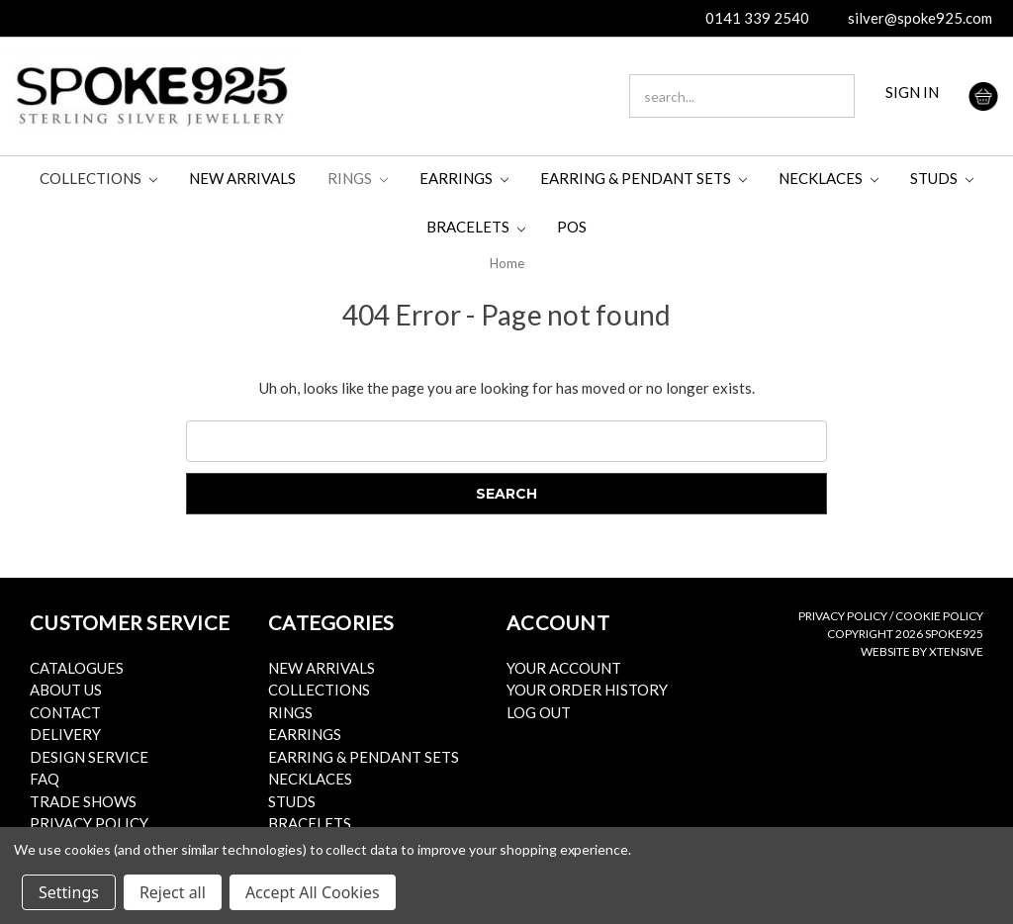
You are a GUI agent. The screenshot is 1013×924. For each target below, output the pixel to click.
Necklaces (828, 178)
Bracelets (475, 226)
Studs (941, 178)
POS (572, 226)
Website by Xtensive (922, 651)
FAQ (44, 778)
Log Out (538, 712)
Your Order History (587, 689)
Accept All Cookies (312, 892)
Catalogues (77, 668)
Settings (69, 892)
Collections (98, 178)
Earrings (463, 178)
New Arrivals (242, 178)
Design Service (89, 757)
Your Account (563, 668)
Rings (357, 178)
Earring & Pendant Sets (643, 178)
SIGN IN (912, 92)
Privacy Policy (89, 823)
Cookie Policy (939, 615)
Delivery (65, 734)
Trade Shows (83, 801)
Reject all (172, 892)
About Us (66, 689)
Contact (65, 712)
